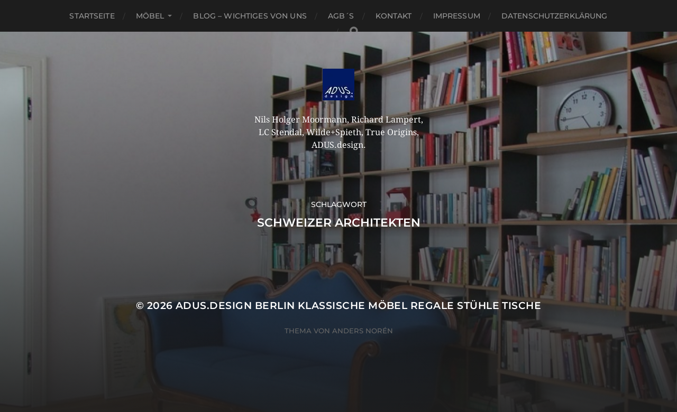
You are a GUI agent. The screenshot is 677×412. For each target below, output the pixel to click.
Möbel (150, 16)
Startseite (91, 16)
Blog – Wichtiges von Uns (249, 16)
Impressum (456, 16)
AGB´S (341, 16)
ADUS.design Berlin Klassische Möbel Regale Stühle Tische (358, 305)
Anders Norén (362, 330)
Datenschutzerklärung (554, 16)
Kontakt (394, 16)
